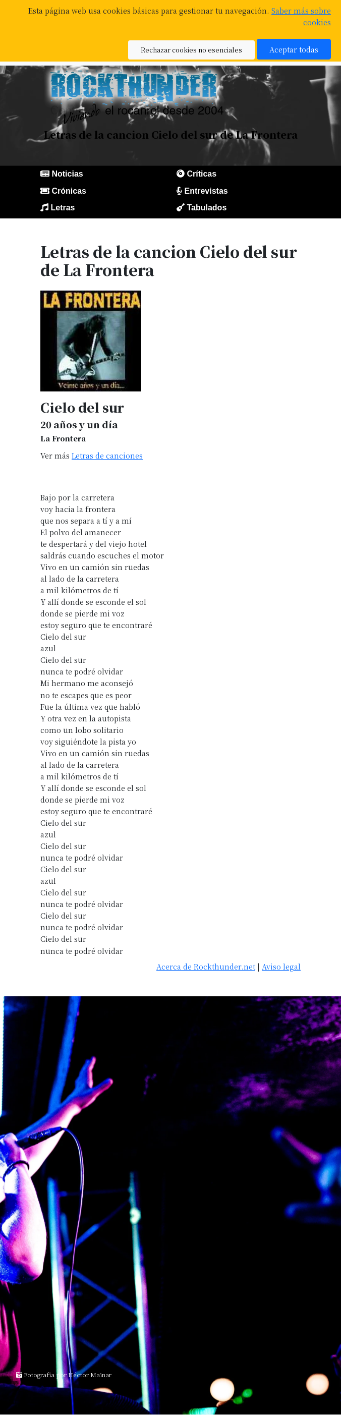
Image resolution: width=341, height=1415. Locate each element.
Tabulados (206, 207)
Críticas (201, 173)
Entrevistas (206, 191)
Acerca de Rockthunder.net (205, 966)
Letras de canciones (107, 455)
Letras (62, 207)
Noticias (67, 173)
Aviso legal (281, 966)
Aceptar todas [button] (293, 49)
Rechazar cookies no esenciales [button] (191, 49)
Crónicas (68, 191)
